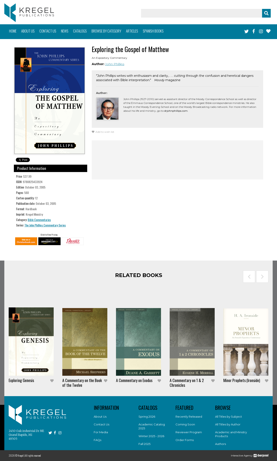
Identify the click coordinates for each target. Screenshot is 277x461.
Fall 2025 (144, 444)
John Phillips (114, 64)
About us (28, 31)
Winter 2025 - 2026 (151, 436)
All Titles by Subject (228, 416)
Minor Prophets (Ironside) (241, 380)
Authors (220, 444)
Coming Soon (185, 424)
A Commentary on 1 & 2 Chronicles (187, 382)
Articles (132, 31)
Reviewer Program (189, 432)
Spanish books (153, 31)
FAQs (97, 440)
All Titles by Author (227, 424)
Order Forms (185, 440)
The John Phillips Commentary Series (45, 225)
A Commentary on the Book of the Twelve (82, 382)
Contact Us (101, 424)
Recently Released (189, 416)
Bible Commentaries (39, 219)
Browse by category (106, 31)
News (64, 31)
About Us (100, 416)
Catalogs (80, 31)
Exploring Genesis (21, 380)
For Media (101, 432)
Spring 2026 (146, 416)
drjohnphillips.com (176, 110)
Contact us (47, 31)
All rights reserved (33, 455)
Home (12, 31)
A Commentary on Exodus (134, 380)
